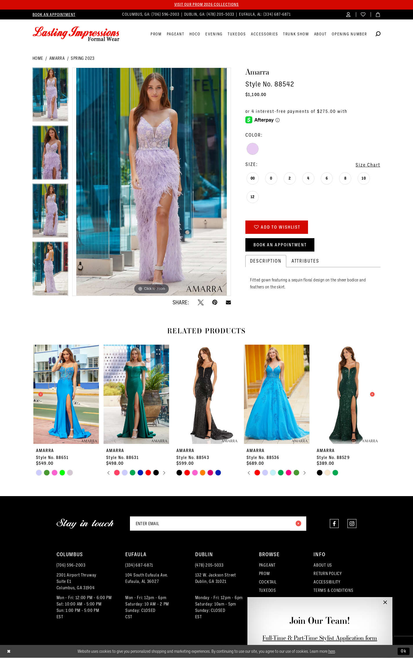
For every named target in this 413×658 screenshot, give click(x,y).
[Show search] (378, 34)
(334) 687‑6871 (139, 565)
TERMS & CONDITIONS (333, 590)
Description (266, 261)
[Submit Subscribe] (298, 523)
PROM (264, 574)
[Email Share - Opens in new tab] (228, 302)
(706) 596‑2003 (71, 565)
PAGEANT (267, 565)
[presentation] (66, 394)
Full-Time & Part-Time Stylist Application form (319, 638)
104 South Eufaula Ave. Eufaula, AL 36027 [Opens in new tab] (146, 578)
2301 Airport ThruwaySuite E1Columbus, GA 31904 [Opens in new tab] (77, 581)
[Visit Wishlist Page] (363, 14)
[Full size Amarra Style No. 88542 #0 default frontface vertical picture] (152, 182)
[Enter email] (218, 523)
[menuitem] (53, 14)
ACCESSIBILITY (327, 582)
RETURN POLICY (328, 574)
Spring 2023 (82, 58)
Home (37, 58)
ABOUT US (323, 565)
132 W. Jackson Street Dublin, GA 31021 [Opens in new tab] (215, 578)
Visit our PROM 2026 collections (206, 4)
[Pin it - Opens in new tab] (214, 302)
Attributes (305, 261)
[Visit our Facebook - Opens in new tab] (334, 523)
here (331, 651)
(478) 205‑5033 (209, 565)
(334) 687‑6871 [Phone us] (277, 14)
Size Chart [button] (367, 165)
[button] (348, 14)
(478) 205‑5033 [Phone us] (221, 14)
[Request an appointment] (53, 14)
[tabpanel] (50, 97)
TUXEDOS (267, 590)
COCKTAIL (268, 582)
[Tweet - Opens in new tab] (201, 302)
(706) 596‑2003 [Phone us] (166, 14)
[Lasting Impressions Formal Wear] (75, 34)
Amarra (57, 58)
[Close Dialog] (8, 652)
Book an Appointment (280, 245)
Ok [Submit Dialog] (404, 651)
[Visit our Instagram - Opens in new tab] (351, 523)
